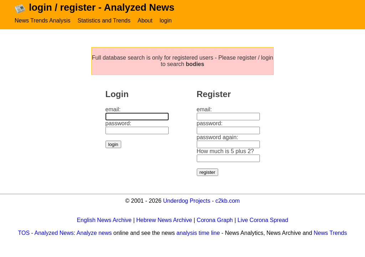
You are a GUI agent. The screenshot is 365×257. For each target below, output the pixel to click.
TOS (24, 233)
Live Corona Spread (262, 220)
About (145, 20)
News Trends (330, 233)
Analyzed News (54, 233)
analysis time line (198, 233)
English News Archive (104, 220)
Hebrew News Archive (164, 220)
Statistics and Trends (103, 20)
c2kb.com (227, 201)
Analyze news (94, 233)
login (166, 20)
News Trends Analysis (43, 20)
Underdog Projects (186, 201)
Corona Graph (215, 220)
